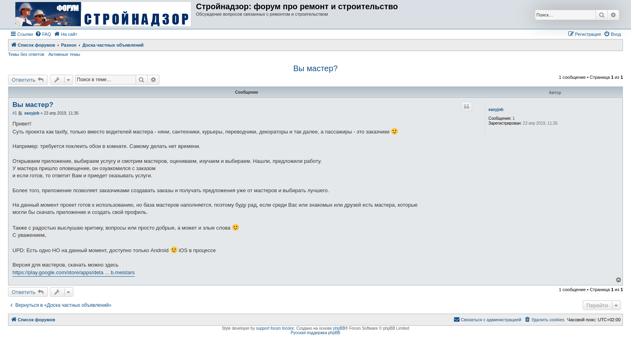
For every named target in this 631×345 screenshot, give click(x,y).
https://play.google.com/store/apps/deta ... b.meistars (73, 272)
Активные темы (64, 54)
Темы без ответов (26, 54)
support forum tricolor (275, 328)
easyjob (496, 109)
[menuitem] (43, 34)
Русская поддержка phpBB (315, 333)
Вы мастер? (315, 68)
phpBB (339, 328)
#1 (14, 113)
